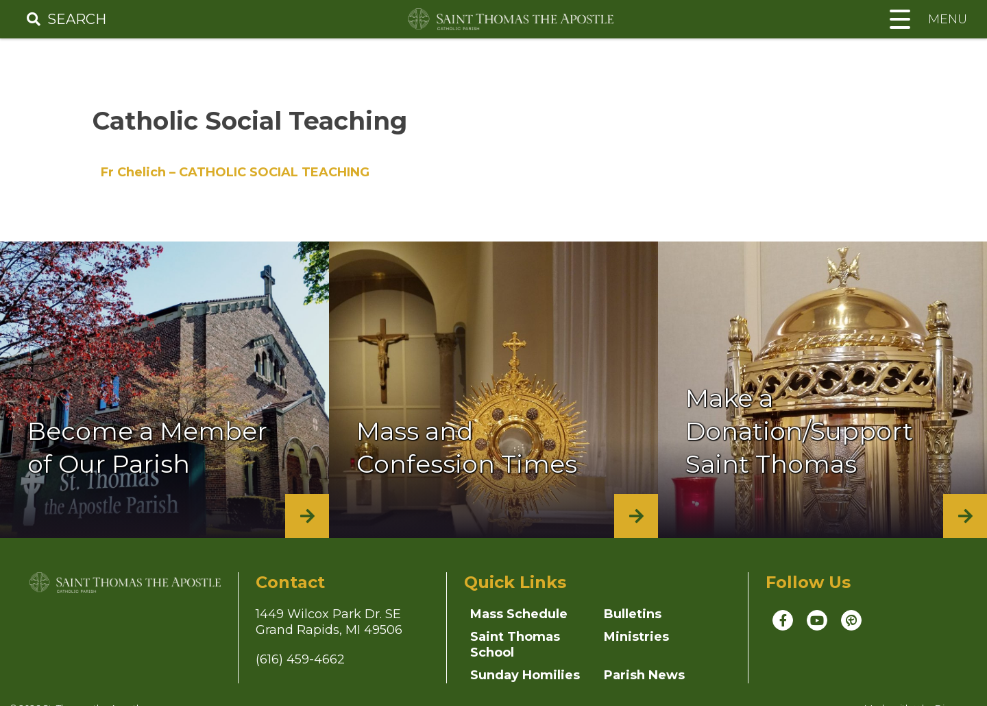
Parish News (644, 675)
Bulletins (632, 614)
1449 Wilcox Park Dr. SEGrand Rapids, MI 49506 (329, 622)
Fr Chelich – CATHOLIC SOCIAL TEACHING (235, 172)
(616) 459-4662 (300, 659)
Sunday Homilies (525, 675)
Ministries (636, 636)
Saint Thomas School (515, 644)
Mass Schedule (519, 614)
